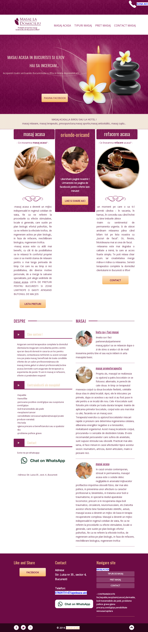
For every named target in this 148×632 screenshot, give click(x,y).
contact (115, 280)
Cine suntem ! (34, 334)
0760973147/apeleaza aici (71, 593)
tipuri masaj (83, 26)
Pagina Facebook (55, 98)
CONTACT (115, 585)
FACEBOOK (32, 572)
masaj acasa (62, 26)
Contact (31, 443)
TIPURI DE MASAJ (115, 573)
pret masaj (103, 26)
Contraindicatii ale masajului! (43, 385)
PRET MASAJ (115, 579)
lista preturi (32, 303)
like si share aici (75, 200)
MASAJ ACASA (102, 569)
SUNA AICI (142, 4)
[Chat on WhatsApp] (43, 460)
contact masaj (125, 26)
